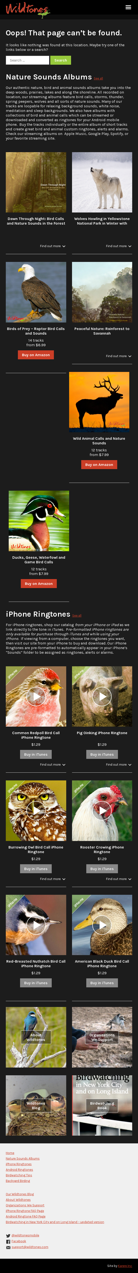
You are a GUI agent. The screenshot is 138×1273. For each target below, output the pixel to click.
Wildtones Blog (36, 1105)
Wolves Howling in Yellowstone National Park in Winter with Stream (102, 223)
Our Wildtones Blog (20, 1194)
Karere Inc (125, 1266)
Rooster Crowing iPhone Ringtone (102, 849)
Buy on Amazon (36, 355)
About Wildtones (36, 1037)
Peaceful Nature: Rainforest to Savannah (102, 331)
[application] (36, 696)
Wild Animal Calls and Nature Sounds (99, 440)
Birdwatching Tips (19, 1175)
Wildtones (29, 10)
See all (98, 78)
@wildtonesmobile (25, 1235)
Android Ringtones (19, 1169)
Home (10, 1153)
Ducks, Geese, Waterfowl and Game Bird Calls (38, 559)
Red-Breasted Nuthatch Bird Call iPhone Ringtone (35, 963)
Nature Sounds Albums (49, 76)
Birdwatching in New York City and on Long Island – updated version (55, 1222)
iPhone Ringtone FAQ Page (25, 1211)
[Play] (36, 696)
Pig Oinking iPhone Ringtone (102, 733)
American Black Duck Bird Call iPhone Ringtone (102, 963)
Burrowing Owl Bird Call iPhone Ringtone (35, 849)
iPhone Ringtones (38, 614)
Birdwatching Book (102, 1105)
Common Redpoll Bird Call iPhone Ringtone (36, 735)
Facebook (19, 1241)
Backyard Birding (18, 1181)
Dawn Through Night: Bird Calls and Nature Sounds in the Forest (36, 221)
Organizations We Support (102, 1037)
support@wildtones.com (30, 1247)
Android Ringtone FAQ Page (25, 1216)
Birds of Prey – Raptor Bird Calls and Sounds (36, 331)
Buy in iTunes (36, 754)
